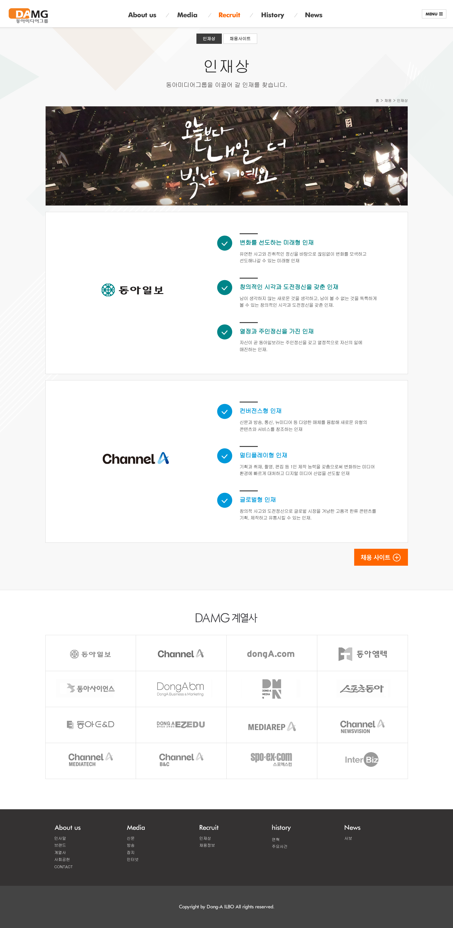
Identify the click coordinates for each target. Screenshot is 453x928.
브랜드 (60, 845)
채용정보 (207, 845)
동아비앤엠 (181, 689)
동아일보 (91, 653)
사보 (348, 838)
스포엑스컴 (272, 761)
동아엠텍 (363, 653)
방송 (131, 845)
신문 (131, 838)
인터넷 (133, 859)
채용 (388, 100)
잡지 (131, 852)
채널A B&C (181, 761)
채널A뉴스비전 (363, 725)
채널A (181, 653)
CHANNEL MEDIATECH (91, 761)
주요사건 (280, 846)
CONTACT (63, 866)
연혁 (276, 839)
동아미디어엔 (272, 689)
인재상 (209, 38)
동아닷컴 (272, 653)
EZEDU (181, 725)
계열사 (60, 852)
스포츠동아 (363, 689)
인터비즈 (363, 761)
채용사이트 (240, 38)
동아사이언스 (91, 689)
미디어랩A (272, 725)
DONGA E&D (91, 725)
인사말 (60, 838)
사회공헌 (62, 859)
